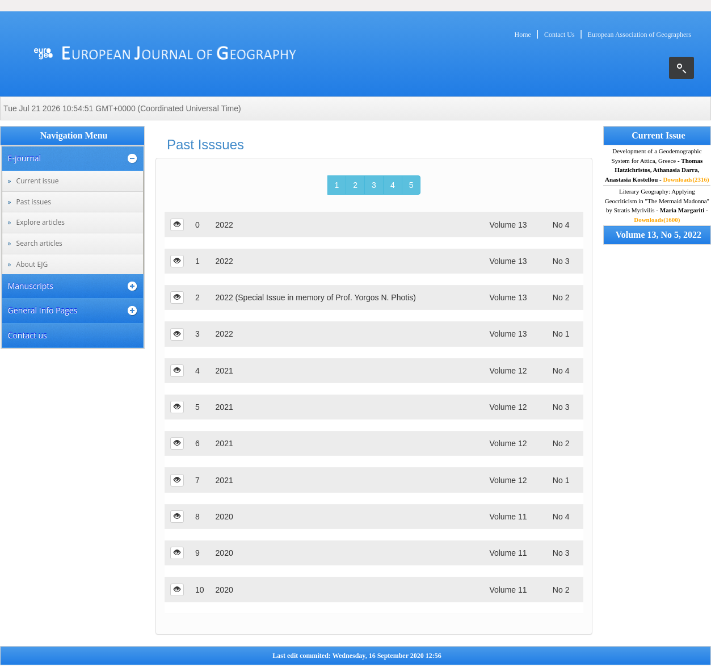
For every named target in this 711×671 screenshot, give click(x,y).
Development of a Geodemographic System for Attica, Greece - (657, 165)
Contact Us (559, 35)
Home (523, 35)
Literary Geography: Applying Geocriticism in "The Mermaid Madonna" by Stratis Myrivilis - (657, 205)
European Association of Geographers (639, 35)
